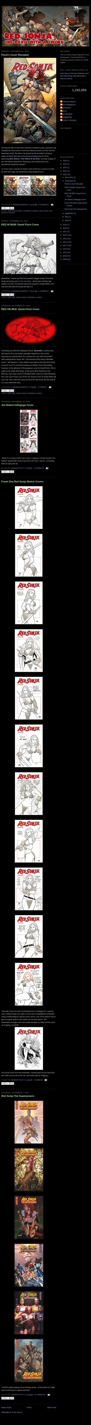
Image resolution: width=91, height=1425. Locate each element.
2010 (65, 256)
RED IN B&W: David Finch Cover (20, 224)
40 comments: (40, 1394)
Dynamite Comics (30, 211)
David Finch (17, 211)
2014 (65, 242)
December (69, 177)
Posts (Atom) (17, 1412)
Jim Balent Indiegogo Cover (17, 405)
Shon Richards (66, 114)
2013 (65, 245)
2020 (65, 174)
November (69, 181)
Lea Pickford (66, 108)
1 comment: (42, 387)
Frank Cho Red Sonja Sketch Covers (22, 481)
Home (29, 1407)
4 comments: (44, 291)
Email (86, 60)
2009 (65, 259)
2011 (65, 252)
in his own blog (25, 281)
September (69, 213)
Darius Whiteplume (68, 105)
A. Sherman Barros (68, 102)
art (9, 297)
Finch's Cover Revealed (15, 55)
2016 (65, 235)
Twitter (62, 62)
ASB (9, 211)
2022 (65, 167)
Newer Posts (6, 1407)
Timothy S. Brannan (68, 120)
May (67, 217)
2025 (65, 161)
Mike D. (64, 111)
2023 (65, 164)
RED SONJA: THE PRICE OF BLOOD (24, 159)
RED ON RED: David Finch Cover (20, 309)
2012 (65, 249)
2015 (65, 239)
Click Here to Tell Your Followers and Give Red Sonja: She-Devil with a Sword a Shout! (74, 76)
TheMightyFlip (66, 117)
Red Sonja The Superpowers (17, 1096)
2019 (65, 225)
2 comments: (44, 204)
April (67, 220)
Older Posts (51, 1407)
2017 (65, 232)
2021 (65, 171)
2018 (65, 228)
